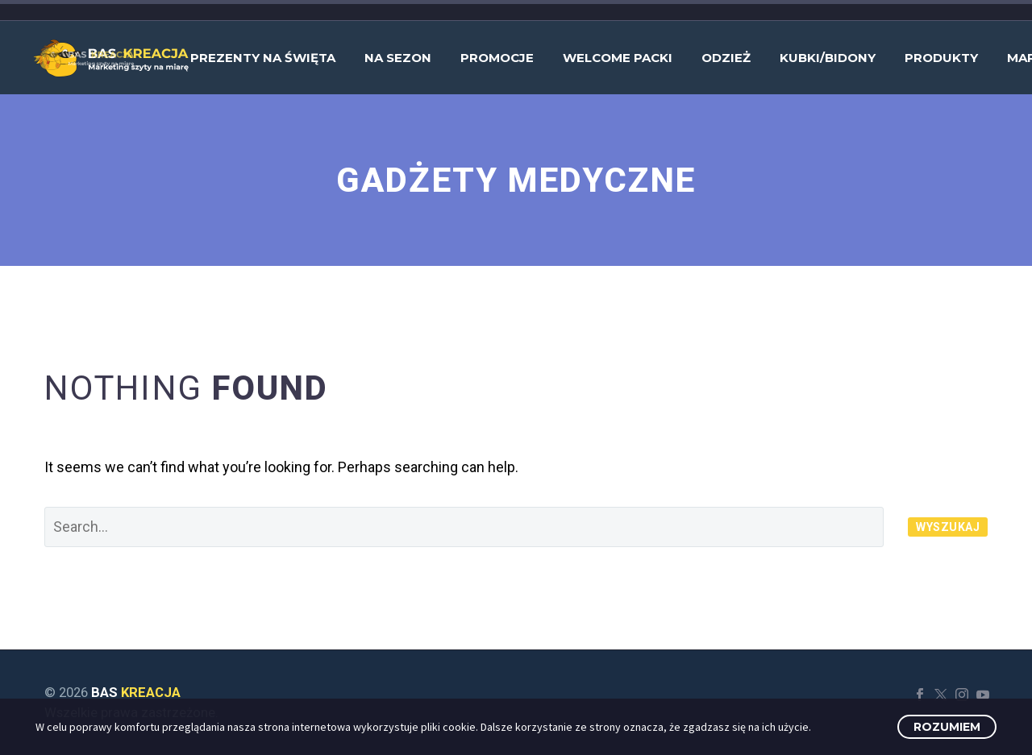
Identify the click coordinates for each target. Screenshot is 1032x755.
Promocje (497, 57)
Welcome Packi (617, 57)
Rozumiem (946, 727)
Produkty (941, 57)
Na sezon (397, 57)
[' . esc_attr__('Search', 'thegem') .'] (464, 527)
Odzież (726, 57)
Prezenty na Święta (262, 57)
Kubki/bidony (828, 57)
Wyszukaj (948, 527)
